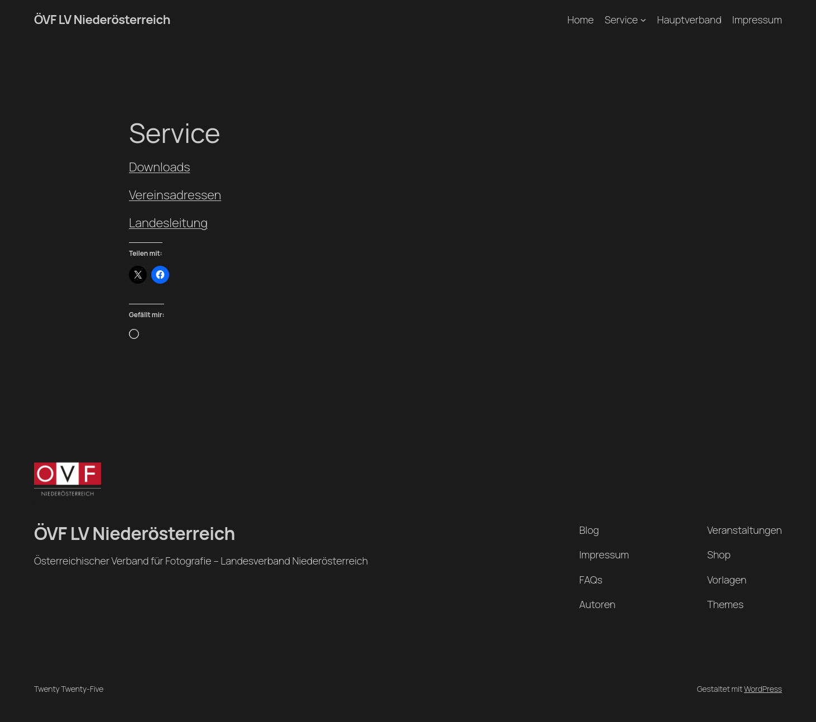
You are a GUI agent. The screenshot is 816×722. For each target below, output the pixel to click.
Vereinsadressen (175, 195)
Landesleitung (168, 222)
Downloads (159, 167)
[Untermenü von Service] (643, 20)
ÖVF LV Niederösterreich (102, 19)
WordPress (763, 688)
